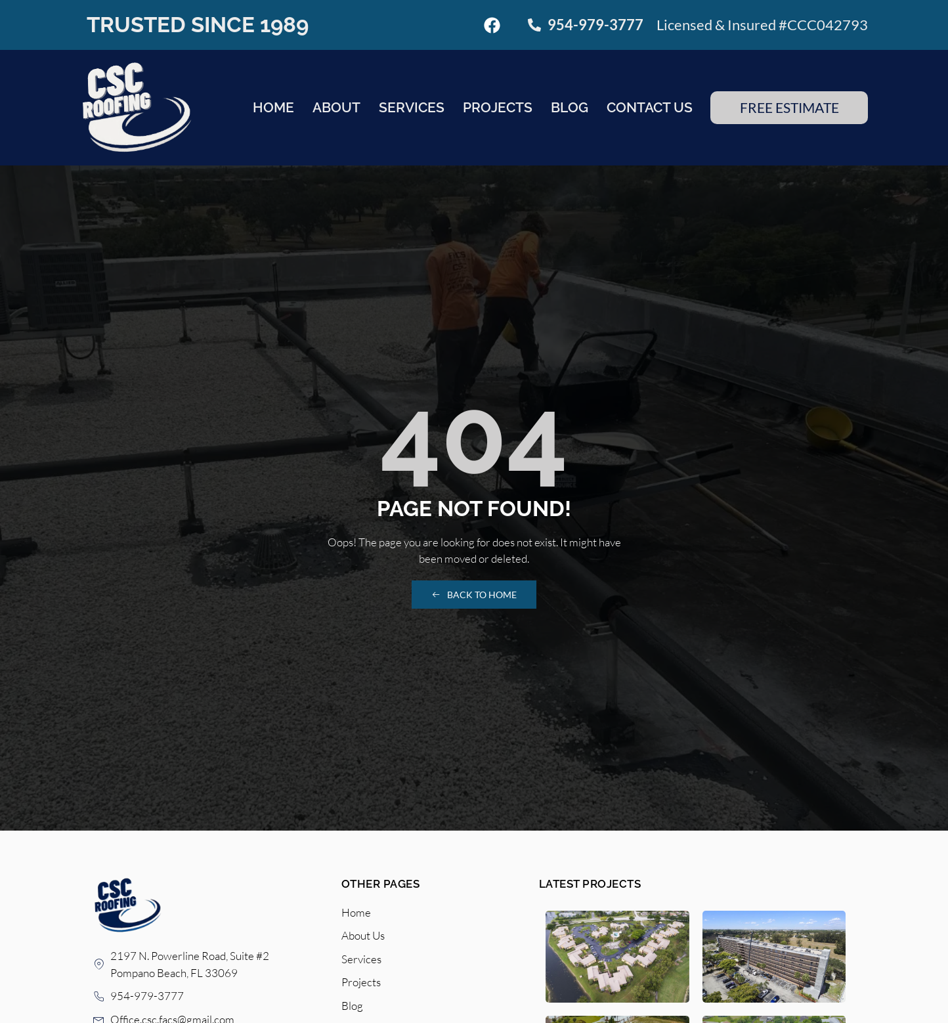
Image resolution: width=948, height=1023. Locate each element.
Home (273, 107)
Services (411, 107)
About (336, 107)
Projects (497, 107)
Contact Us (650, 107)
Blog (569, 107)
